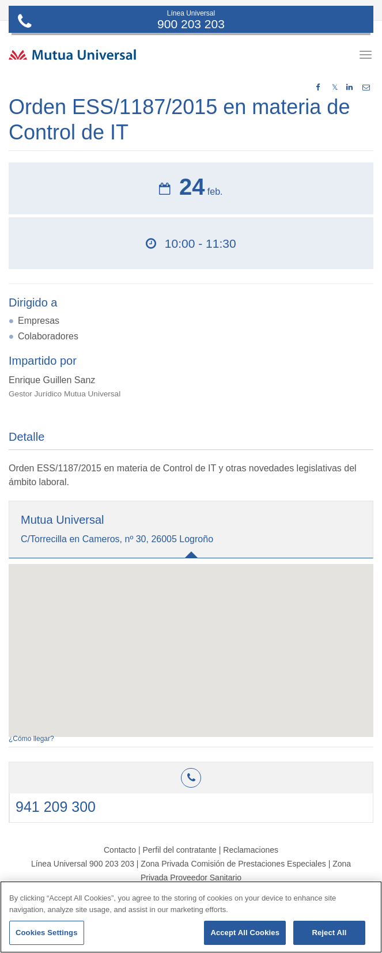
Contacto (120, 849)
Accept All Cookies (244, 932)
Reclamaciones (250, 849)
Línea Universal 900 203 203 (82, 863)
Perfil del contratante (179, 849)
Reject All (329, 932)
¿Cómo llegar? (31, 739)
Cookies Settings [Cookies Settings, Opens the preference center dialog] (47, 932)
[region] (191, 917)
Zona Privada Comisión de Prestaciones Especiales (233, 863)
